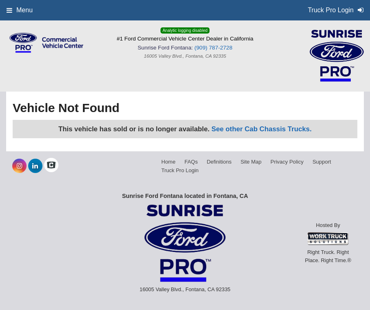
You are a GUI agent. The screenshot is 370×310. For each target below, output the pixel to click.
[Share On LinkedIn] (35, 166)
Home (168, 162)
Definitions (219, 162)
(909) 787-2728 (213, 48)
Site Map (251, 162)
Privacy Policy (286, 162)
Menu (20, 10)
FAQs (191, 162)
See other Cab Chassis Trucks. (262, 129)
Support (321, 162)
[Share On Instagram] (19, 166)
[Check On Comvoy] (51, 166)
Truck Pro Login (179, 170)
